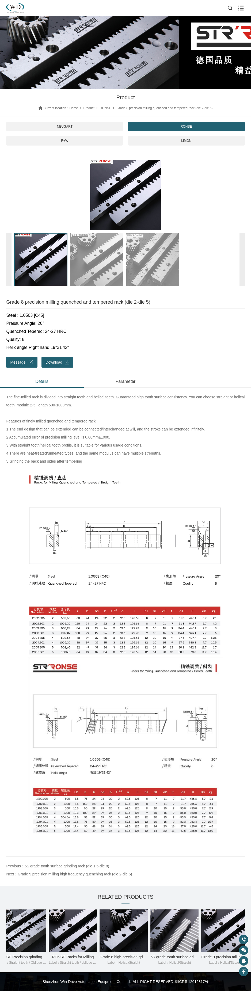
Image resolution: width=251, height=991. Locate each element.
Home (73, 108)
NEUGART (65, 126)
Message (21, 362)
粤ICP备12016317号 (191, 981)
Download (57, 362)
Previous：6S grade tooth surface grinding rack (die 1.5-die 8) (57, 866)
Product (88, 108)
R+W (64, 141)
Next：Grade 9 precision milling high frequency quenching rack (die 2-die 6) (69, 874)
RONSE (105, 108)
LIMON (186, 141)
